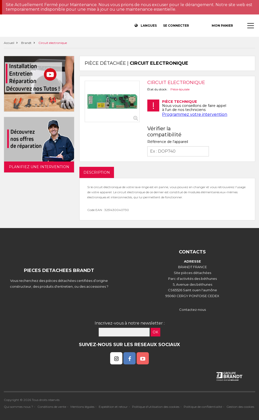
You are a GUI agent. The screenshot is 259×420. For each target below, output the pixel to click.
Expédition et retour (113, 407)
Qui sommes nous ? (18, 407)
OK (155, 332)
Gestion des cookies (240, 407)
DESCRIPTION (96, 172)
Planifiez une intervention (39, 167)
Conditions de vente (51, 407)
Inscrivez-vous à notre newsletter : (130, 323)
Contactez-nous (192, 310)
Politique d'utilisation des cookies (155, 407)
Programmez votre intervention (194, 114)
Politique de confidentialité (203, 407)
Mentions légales (82, 407)
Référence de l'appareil (167, 142)
